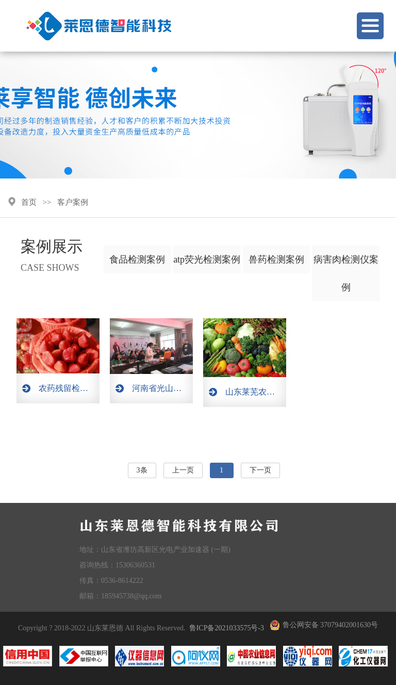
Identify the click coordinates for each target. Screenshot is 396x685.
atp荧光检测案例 (206, 259)
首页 (29, 202)
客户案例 (72, 202)
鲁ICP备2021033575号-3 (226, 628)
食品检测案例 (137, 259)
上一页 (183, 470)
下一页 (260, 470)
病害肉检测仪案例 (346, 273)
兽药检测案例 (276, 259)
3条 (142, 470)
